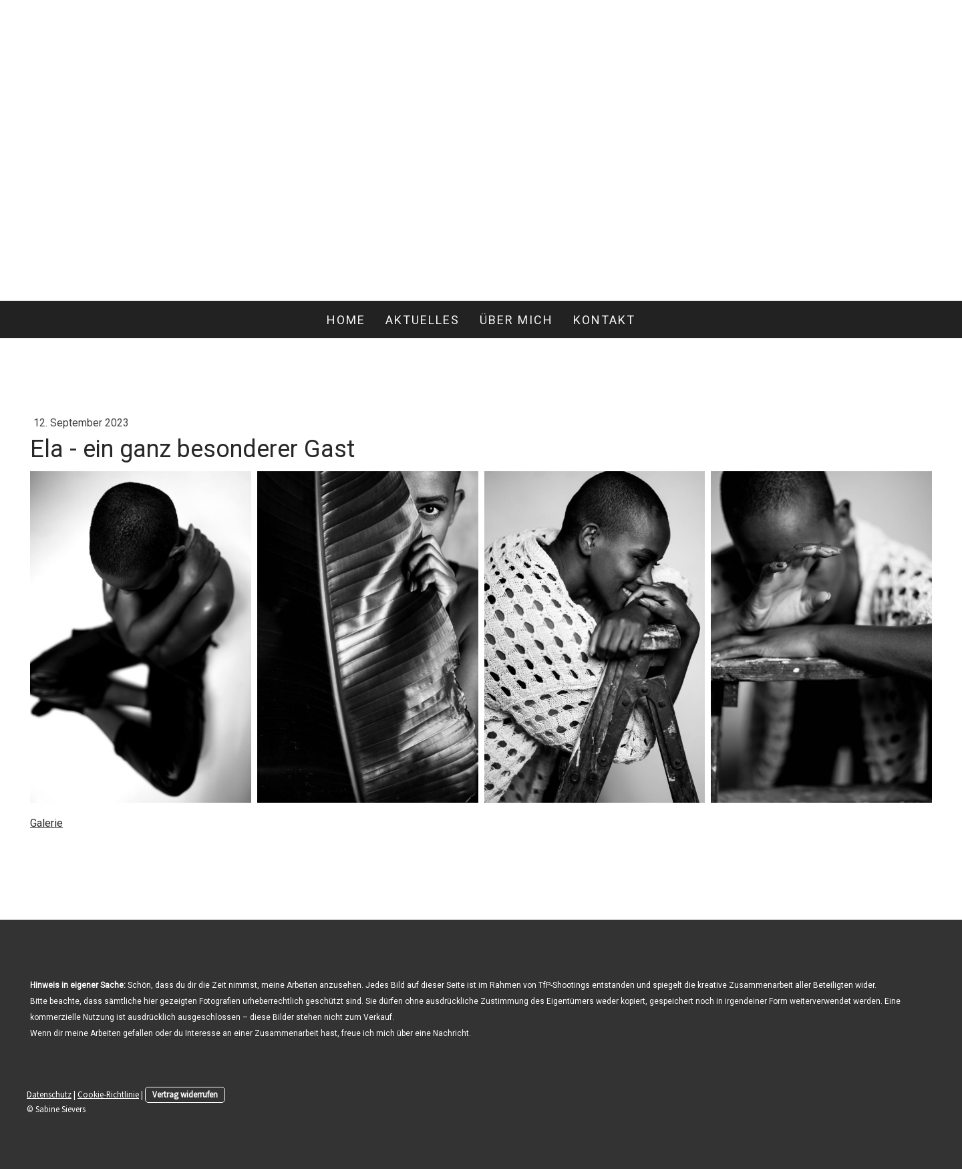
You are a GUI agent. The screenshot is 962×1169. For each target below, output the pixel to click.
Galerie (46, 823)
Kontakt (604, 320)
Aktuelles (422, 320)
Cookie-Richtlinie (108, 1094)
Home (346, 320)
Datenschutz (49, 1094)
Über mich (516, 320)
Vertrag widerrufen (185, 1094)
